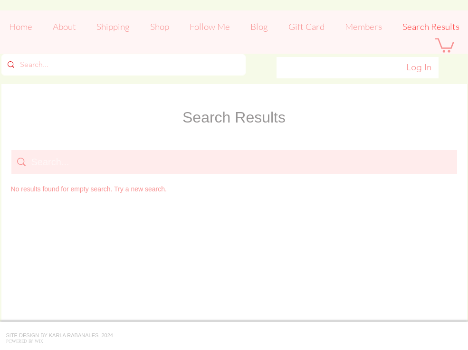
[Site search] (241, 162)
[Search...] (122, 65)
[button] (444, 45)
